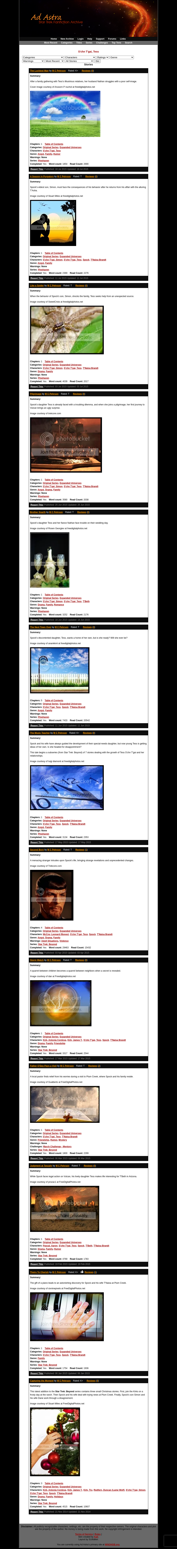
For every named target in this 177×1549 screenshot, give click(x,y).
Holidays (58, 1496)
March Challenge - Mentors (57, 1146)
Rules (98, 1534)
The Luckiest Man (39, 70)
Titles (79, 42)
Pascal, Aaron (50, 1245)
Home (54, 39)
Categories (66, 42)
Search (128, 42)
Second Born (37, 849)
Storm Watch (37, 960)
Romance (59, 604)
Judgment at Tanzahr (41, 1165)
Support (100, 39)
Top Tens (116, 42)
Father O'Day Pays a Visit (43, 1066)
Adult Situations (49, 941)
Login (81, 39)
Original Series (50, 147)
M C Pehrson (59, 70)
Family (48, 154)
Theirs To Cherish (39, 1272)
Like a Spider (37, 285)
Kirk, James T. (74, 1040)
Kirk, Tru (88, 1490)
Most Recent (50, 42)
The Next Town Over (40, 627)
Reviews (86, 70)
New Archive (67, 39)
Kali (96, 1537)
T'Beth (86, 601)
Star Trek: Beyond (47, 944)
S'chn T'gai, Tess (52, 150)
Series (89, 42)
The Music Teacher (40, 733)
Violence (64, 941)
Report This (37, 169)
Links (123, 39)
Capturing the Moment (41, 1380)
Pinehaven (43, 160)
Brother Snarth (38, 512)
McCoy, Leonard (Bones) (56, 934)
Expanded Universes (70, 147)
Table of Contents (54, 144)
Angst (41, 154)
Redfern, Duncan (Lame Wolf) (109, 1490)
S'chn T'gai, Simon (53, 260)
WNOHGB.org (112, 1544)
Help (89, 39)
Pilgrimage (35, 394)
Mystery (63, 1140)
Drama (41, 371)
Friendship (59, 1043)
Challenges (102, 42)
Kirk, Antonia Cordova (54, 1040)
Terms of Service (84, 1534)
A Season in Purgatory (42, 176)
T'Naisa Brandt (98, 260)
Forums (112, 39)
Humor (56, 154)
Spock (86, 260)
